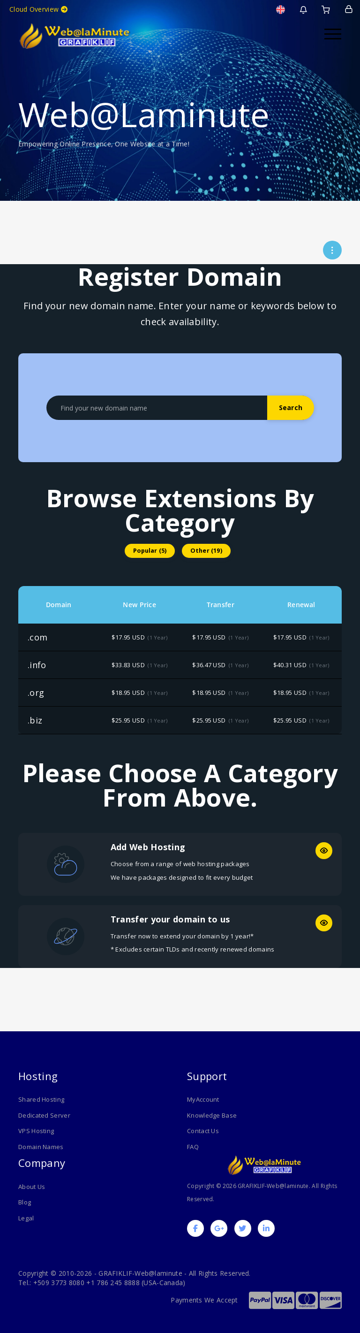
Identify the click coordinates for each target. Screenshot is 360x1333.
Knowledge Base (212, 1115)
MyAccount (203, 1099)
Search (290, 407)
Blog (24, 1202)
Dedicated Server (44, 1115)
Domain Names (41, 1147)
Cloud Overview (38, 9)
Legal (26, 1218)
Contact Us (203, 1131)
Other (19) (206, 551)
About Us (31, 1186)
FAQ (193, 1147)
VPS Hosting (36, 1131)
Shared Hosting (41, 1099)
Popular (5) (149, 551)
